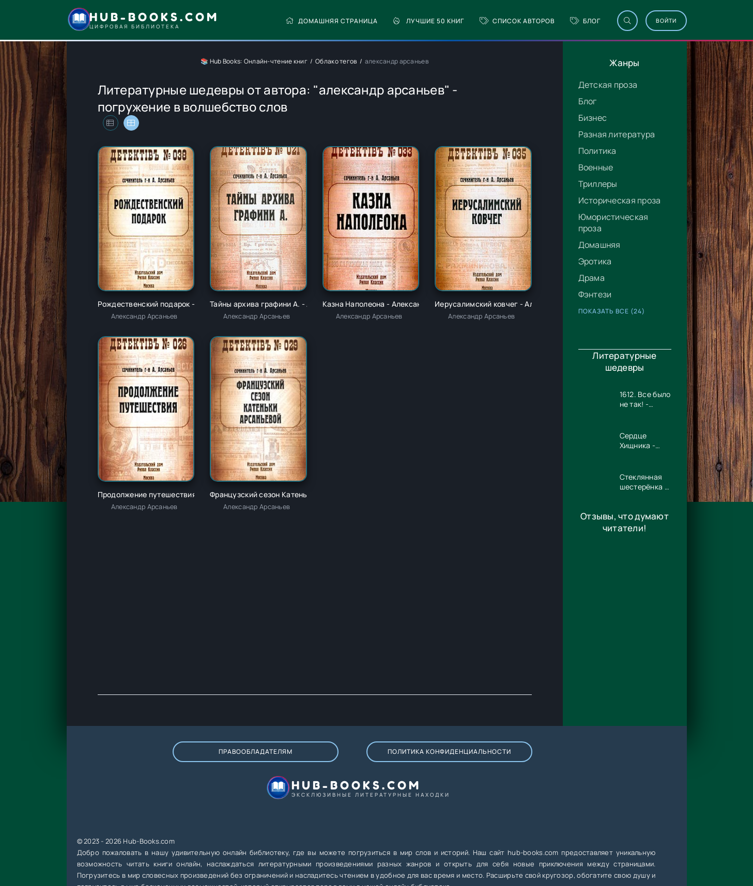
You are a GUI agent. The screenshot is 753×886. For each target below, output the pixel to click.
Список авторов (484, 21)
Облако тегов (336, 61)
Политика (597, 150)
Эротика (595, 261)
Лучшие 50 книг (395, 21)
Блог (552, 21)
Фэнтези (595, 294)
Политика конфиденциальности (323, 762)
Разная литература (616, 134)
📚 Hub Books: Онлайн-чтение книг (254, 61)
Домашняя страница (298, 21)
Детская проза (608, 84)
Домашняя (599, 244)
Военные (595, 167)
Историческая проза (619, 200)
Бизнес (592, 117)
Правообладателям (179, 761)
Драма (591, 277)
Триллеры (598, 183)
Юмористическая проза (613, 222)
